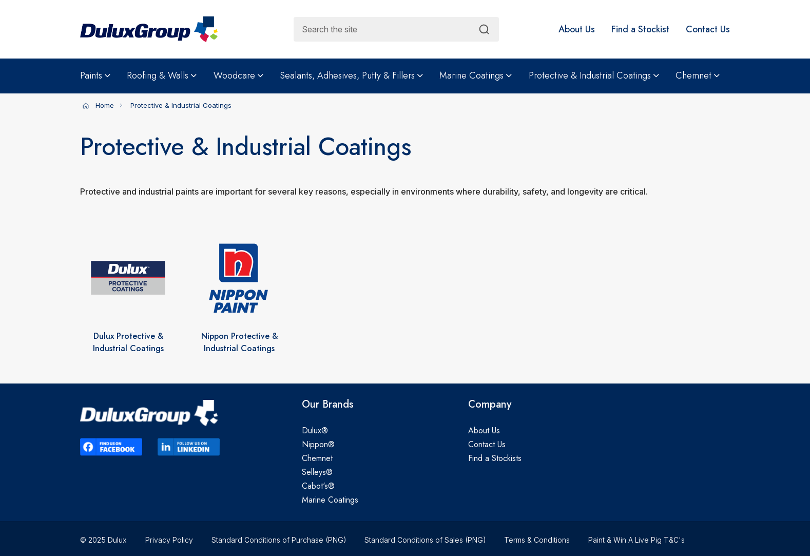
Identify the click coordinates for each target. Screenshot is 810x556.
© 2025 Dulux (103, 539)
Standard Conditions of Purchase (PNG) (278, 539)
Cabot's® (318, 486)
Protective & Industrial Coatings (594, 75)
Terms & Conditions (537, 539)
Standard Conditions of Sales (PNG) (425, 539)
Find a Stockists (495, 458)
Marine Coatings (475, 75)
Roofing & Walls (162, 75)
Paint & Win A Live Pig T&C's (636, 539)
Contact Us (487, 444)
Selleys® (317, 472)
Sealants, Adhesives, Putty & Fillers (351, 75)
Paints (95, 75)
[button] (576, 29)
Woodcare (238, 75)
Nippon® (318, 444)
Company (489, 404)
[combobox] (396, 29)
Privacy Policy (169, 539)
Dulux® (315, 430)
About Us (484, 430)
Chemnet (698, 75)
